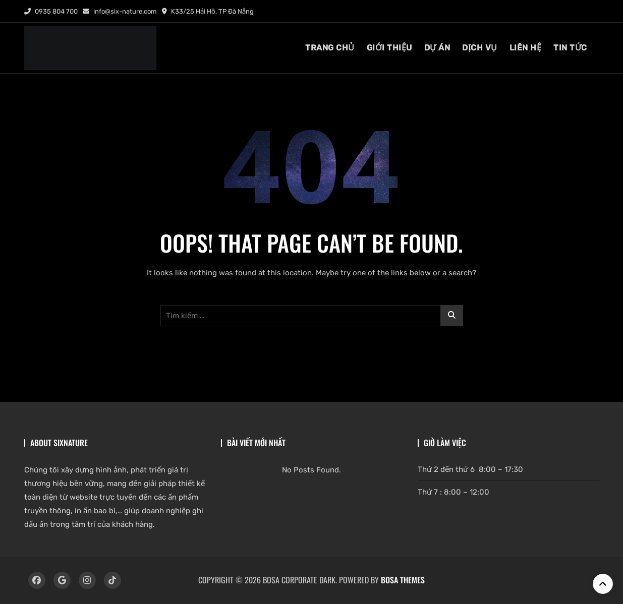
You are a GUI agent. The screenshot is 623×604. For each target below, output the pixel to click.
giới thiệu (389, 47)
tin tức (570, 47)
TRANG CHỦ (330, 47)
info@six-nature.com (120, 11)
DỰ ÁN (437, 47)
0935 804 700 (51, 11)
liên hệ (525, 47)
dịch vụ (479, 47)
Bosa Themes (403, 580)
